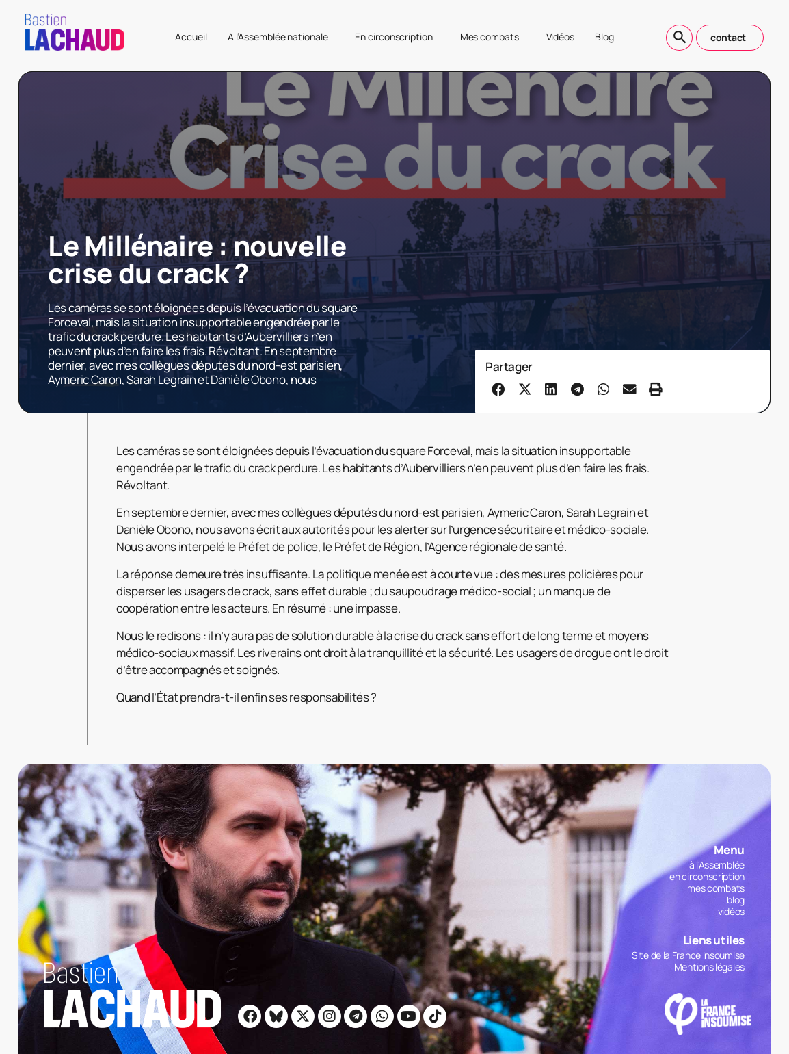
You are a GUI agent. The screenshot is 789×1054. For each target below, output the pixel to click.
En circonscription (397, 37)
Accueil (190, 36)
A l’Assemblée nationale (281, 37)
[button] (498, 389)
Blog (604, 36)
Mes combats (493, 37)
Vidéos (560, 36)
